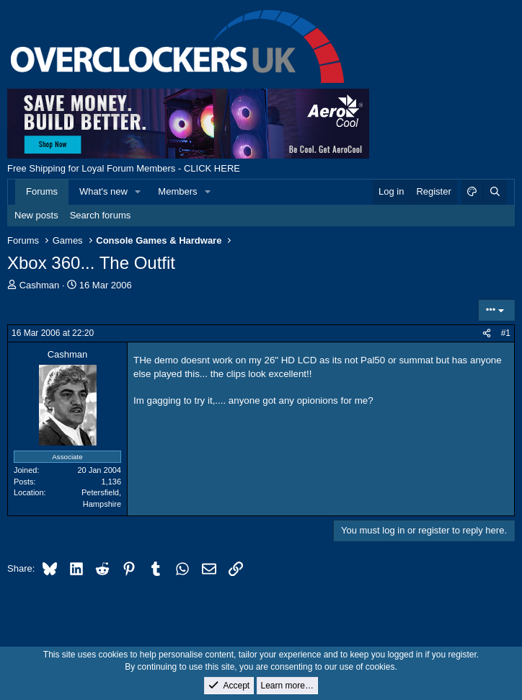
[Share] (486, 333)
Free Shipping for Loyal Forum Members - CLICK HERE (123, 168)
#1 (505, 333)
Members (177, 191)
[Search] (494, 192)
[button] (138, 192)
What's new (103, 191)
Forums (42, 191)
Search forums (100, 215)
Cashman (39, 285)
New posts (36, 215)
